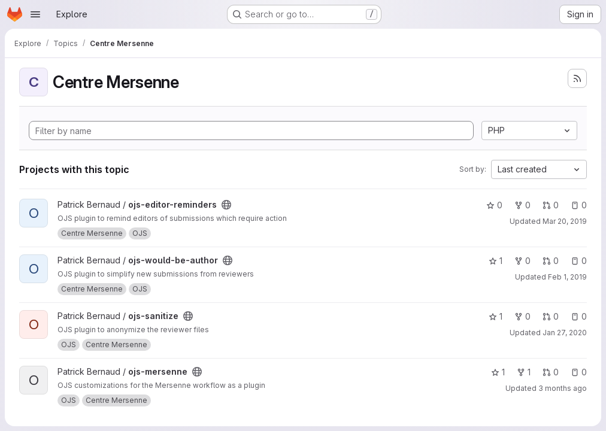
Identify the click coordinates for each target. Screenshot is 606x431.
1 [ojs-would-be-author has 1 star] (495, 261)
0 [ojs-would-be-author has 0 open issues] (579, 261)
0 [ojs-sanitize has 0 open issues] (579, 316)
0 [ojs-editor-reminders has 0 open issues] (579, 205)
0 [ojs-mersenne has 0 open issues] (579, 372)
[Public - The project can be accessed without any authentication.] (226, 205)
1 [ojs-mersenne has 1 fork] (524, 372)
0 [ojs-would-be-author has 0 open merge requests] (551, 261)
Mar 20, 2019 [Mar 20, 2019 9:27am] (565, 221)
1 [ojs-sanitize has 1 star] (495, 316)
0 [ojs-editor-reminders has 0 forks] (522, 205)
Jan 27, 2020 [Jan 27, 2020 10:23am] (565, 332)
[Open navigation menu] (35, 14)
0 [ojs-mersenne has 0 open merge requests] (551, 372)
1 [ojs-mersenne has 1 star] (498, 372)
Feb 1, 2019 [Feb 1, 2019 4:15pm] (567, 276)
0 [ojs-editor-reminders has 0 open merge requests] (551, 205)
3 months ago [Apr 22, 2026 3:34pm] (562, 388)
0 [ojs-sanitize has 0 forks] (522, 316)
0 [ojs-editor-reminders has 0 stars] (494, 205)
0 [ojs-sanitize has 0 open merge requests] (551, 316)
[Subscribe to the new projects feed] (577, 78)
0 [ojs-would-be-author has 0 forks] (522, 261)
